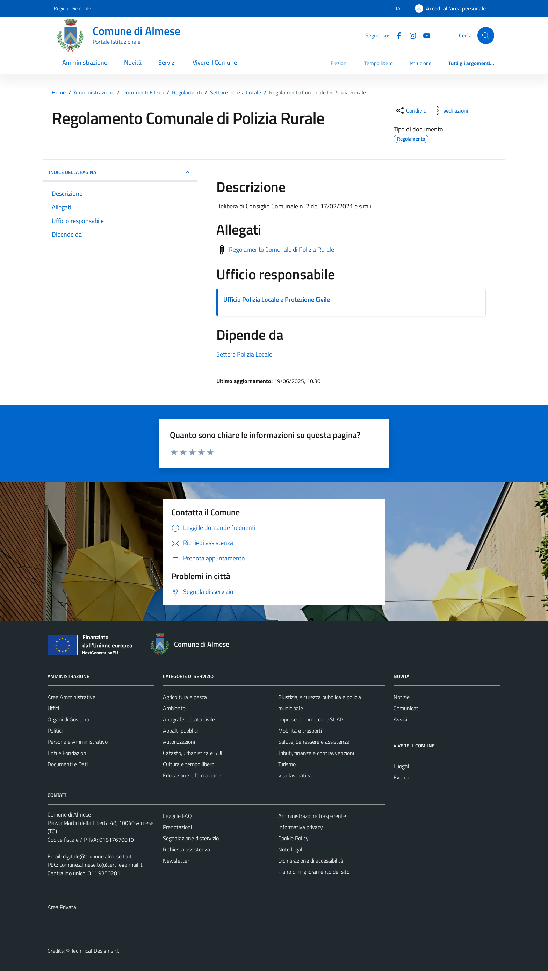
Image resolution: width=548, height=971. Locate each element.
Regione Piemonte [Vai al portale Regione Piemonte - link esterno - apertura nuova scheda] (72, 8)
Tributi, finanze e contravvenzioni (316, 753)
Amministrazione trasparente (312, 816)
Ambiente (174, 708)
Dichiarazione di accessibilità (310, 860)
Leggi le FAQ (177, 816)
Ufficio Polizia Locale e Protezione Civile (276, 299)
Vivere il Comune (215, 62)
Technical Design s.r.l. (95, 951)
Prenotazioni (177, 827)
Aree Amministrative (71, 697)
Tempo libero (378, 63)
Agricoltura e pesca (185, 697)
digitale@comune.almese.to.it (97, 856)
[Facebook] (396, 35)
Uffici (53, 708)
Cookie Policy (293, 838)
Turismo (287, 764)
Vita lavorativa (295, 775)
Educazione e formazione (192, 775)
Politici (55, 730)
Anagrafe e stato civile (189, 719)
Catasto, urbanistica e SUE (193, 753)
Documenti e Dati (68, 764)
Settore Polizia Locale (244, 354)
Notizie (402, 697)
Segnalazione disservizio (191, 838)
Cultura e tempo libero (188, 764)
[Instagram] (410, 35)
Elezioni (339, 63)
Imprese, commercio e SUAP (310, 719)
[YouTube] (424, 35)
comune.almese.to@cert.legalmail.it (101, 865)
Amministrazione (84, 62)
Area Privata (62, 907)
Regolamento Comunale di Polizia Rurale (281, 249)
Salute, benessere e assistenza (313, 742)
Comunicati (406, 708)
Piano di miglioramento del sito (313, 872)
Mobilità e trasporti (300, 730)
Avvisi (400, 719)
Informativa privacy (300, 827)
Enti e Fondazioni (67, 753)
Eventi (401, 777)
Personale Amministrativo (78, 742)
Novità (133, 62)
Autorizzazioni (179, 742)
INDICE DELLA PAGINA (120, 172)
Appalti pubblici (180, 730)
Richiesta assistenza (186, 849)
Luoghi (401, 766)
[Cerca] (485, 35)
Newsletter (176, 860)
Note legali (290, 849)
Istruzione (421, 63)
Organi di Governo (68, 719)
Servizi (167, 62)
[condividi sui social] (411, 110)
